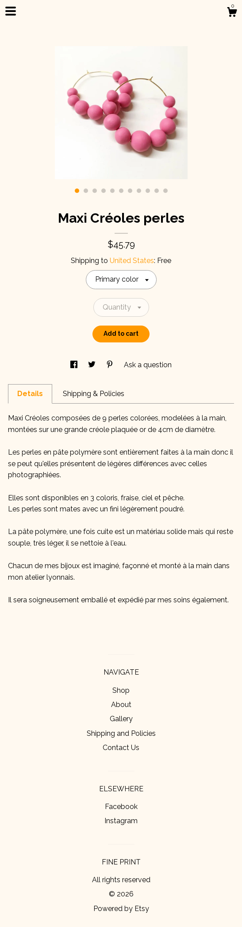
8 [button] (139, 191)
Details (30, 393)
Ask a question (148, 365)
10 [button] (156, 191)
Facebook (121, 806)
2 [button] (86, 191)
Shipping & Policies (93, 393)
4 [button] (103, 191)
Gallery (121, 719)
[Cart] (232, 13)
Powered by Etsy (121, 908)
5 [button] (112, 191)
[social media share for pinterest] (110, 365)
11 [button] (165, 191)
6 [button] (121, 191)
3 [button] (94, 191)
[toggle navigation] (10, 11)
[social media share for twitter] (92, 365)
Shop (121, 690)
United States (132, 260)
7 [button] (130, 191)
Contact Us (121, 747)
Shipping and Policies (121, 733)
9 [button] (148, 191)
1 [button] (77, 191)
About (121, 704)
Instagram (121, 821)
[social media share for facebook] (74, 365)
